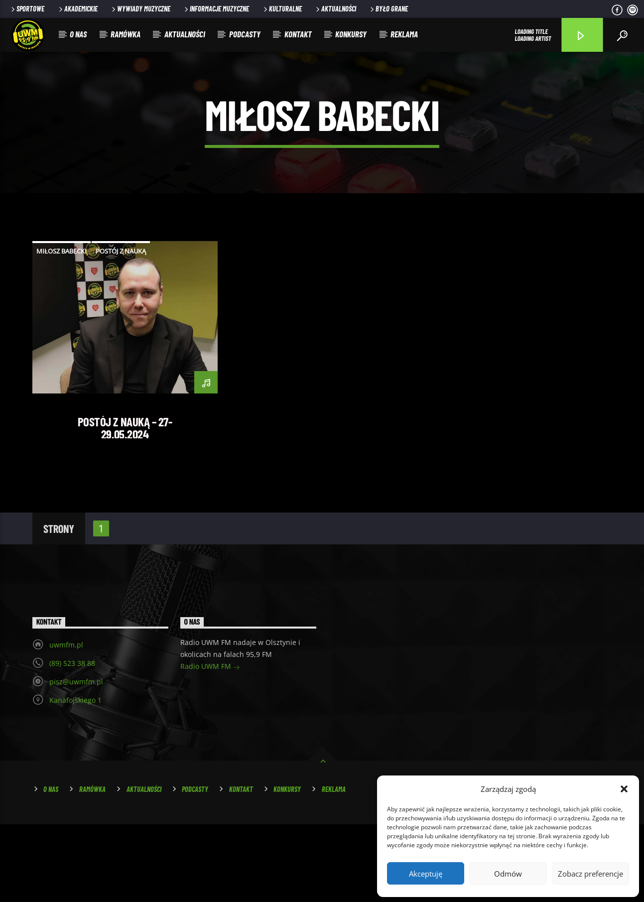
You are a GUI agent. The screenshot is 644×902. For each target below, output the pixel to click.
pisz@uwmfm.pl (76, 759)
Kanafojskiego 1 (75, 777)
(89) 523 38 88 (72, 741)
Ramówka (125, 34)
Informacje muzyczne (216, 8)
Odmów (508, 874)
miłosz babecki (61, 328)
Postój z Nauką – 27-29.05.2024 (125, 505)
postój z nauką (121, 328)
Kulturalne (282, 8)
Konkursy (351, 34)
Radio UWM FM (210, 745)
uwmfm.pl (66, 722)
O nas (78, 34)
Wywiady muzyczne (140, 8)
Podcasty (244, 34)
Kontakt (298, 34)
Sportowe (26, 8)
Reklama (404, 34)
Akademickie (77, 8)
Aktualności (335, 8)
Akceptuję (425, 874)
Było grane (388, 8)
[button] (624, 789)
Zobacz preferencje (590, 874)
